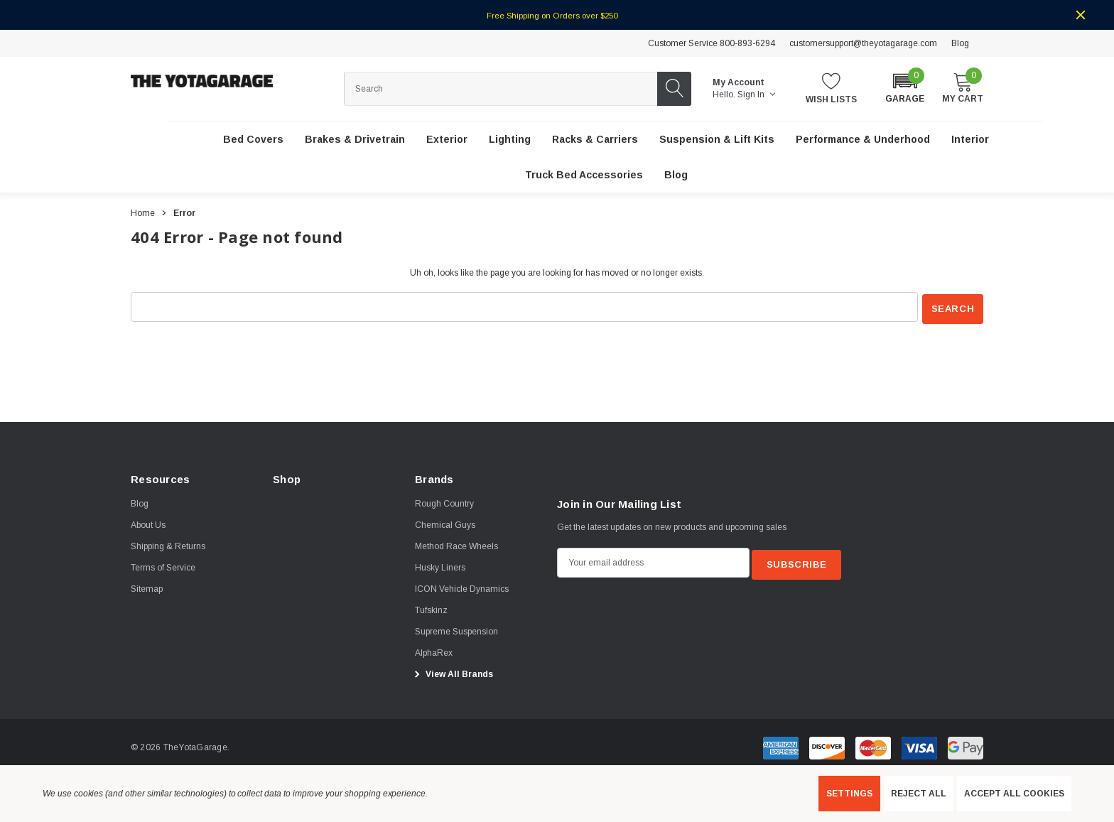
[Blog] (676, 175)
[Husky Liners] (440, 566)
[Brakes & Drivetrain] (355, 140)
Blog (960, 43)
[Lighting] (509, 140)
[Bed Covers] (253, 140)
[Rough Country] (444, 502)
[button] (904, 87)
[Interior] (970, 140)
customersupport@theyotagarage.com (863, 43)
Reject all (918, 794)
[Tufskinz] (431, 609)
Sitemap (147, 588)
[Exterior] (447, 140)
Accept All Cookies (1014, 794)
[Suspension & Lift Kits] (717, 140)
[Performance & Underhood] (863, 140)
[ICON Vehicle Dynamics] (462, 587)
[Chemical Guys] (445, 523)
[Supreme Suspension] (456, 630)
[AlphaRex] (434, 651)
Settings (849, 794)
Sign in (756, 94)
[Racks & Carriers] (595, 140)
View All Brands (452, 672)
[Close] (1081, 14)
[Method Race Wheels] (456, 545)
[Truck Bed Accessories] (584, 175)
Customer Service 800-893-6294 (711, 43)
